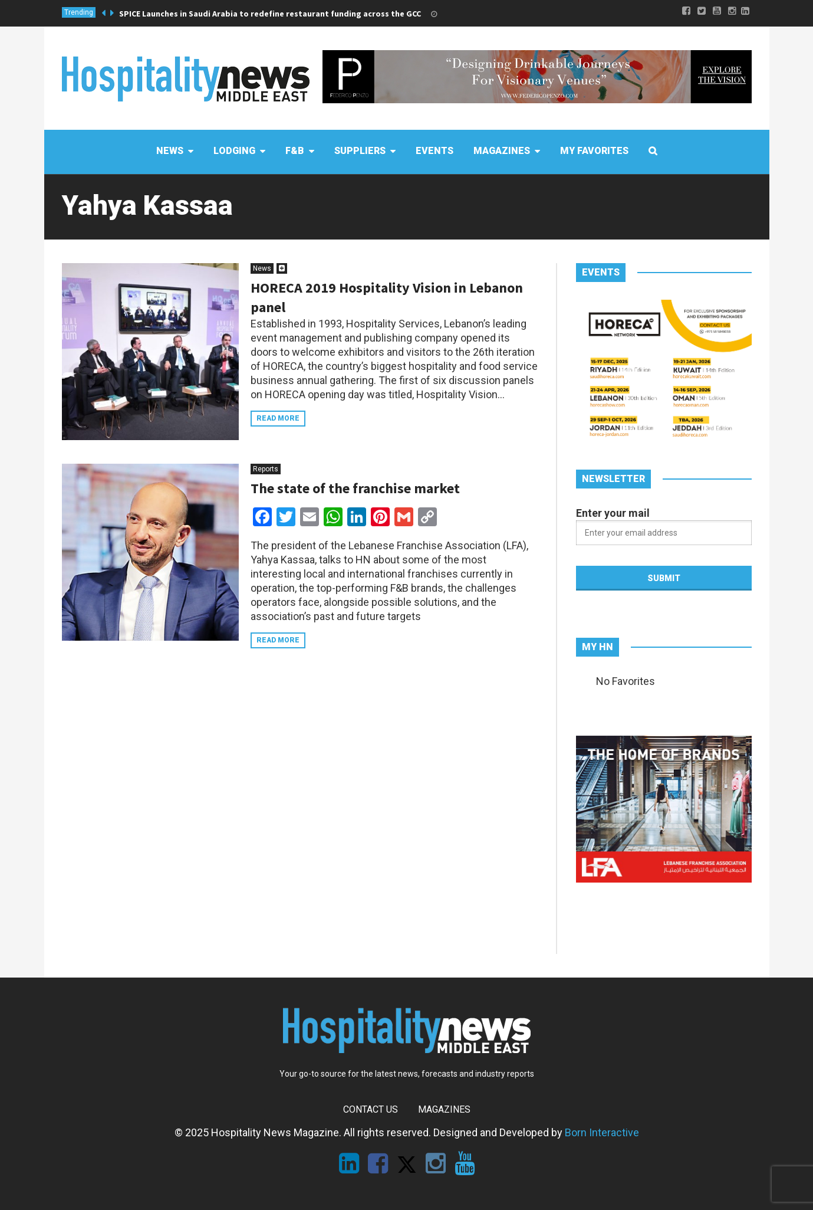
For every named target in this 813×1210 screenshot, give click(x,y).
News (262, 268)
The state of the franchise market (355, 488)
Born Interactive (602, 1132)
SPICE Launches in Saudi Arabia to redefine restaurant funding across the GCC (270, 13)
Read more (277, 418)
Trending (78, 12)
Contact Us (370, 1109)
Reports (265, 469)
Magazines (444, 1109)
